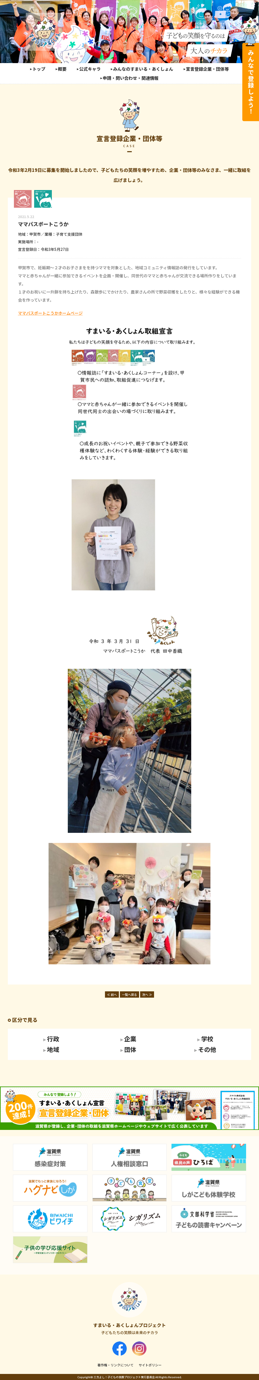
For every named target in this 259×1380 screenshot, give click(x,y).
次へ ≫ (147, 994)
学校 (207, 1039)
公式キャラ (90, 69)
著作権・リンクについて (115, 1365)
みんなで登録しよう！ (250, 82)
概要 (62, 69)
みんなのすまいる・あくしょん (143, 69)
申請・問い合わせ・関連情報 (131, 78)
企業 (130, 1039)
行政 (53, 1039)
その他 (207, 1050)
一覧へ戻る (129, 994)
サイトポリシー (150, 1365)
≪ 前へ (112, 994)
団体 (130, 1050)
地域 (53, 1050)
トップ (38, 69)
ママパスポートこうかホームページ (50, 313)
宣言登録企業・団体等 (207, 69)
